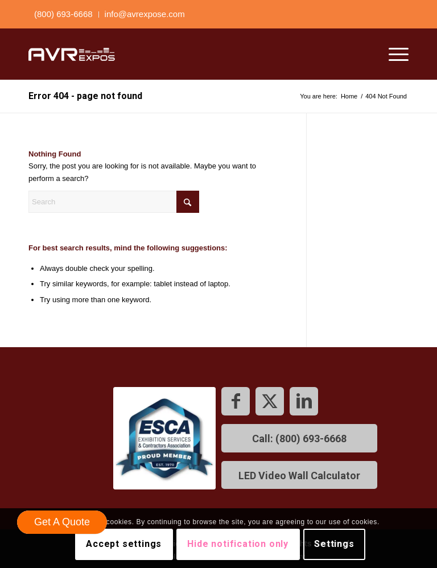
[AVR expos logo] (71, 54)
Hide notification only (237, 543)
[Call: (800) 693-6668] (299, 438)
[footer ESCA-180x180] (164, 438)
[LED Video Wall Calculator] (299, 475)
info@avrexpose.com (145, 14)
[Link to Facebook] (235, 401)
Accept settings (124, 543)
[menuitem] (63, 14)
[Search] (113, 202)
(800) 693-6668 (63, 14)
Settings (334, 543)
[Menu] (393, 54)
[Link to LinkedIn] (304, 401)
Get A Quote (62, 522)
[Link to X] (269, 401)
